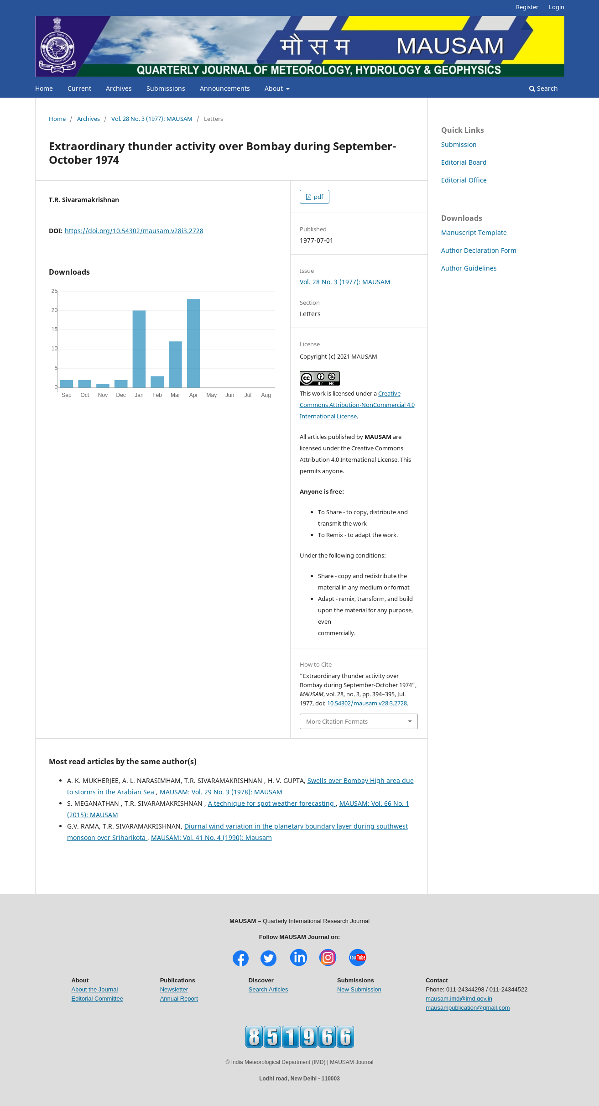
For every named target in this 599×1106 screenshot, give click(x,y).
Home (44, 88)
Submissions (165, 88)
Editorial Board (464, 162)
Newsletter (174, 989)
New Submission (359, 989)
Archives (119, 88)
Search (543, 88)
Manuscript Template (474, 232)
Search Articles (268, 989)
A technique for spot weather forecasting (272, 803)
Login (556, 7)
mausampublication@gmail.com (468, 1007)
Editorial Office (464, 180)
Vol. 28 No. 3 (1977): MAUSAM (152, 119)
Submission (459, 144)
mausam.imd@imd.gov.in (459, 998)
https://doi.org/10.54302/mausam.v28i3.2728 (134, 230)
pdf (318, 197)
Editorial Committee (97, 998)
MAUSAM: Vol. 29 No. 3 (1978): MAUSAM (221, 792)
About (275, 88)
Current (79, 88)
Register (527, 7)
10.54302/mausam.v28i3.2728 (367, 703)
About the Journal (95, 989)
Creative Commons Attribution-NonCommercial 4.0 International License (357, 404)
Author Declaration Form (478, 250)
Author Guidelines (469, 268)
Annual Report (179, 998)
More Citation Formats (337, 721)
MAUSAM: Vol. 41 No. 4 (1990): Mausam (211, 837)
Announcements (225, 88)
